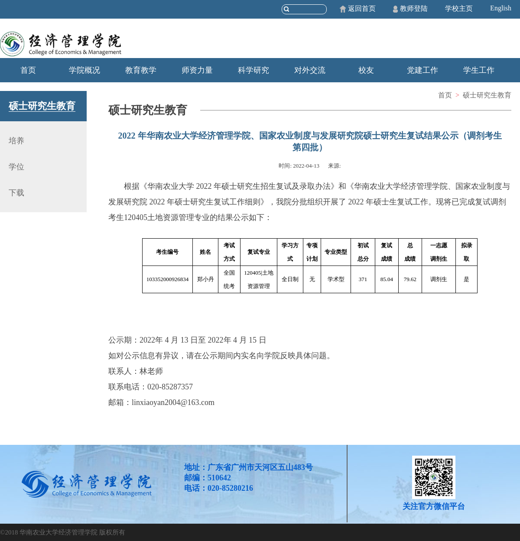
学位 (16, 166)
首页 (28, 70)
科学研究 (253, 70)
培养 (16, 140)
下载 (16, 192)
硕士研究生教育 (487, 95)
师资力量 (197, 70)
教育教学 (140, 70)
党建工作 (422, 70)
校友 (366, 70)
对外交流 (309, 70)
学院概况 (84, 70)
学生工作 (478, 70)
